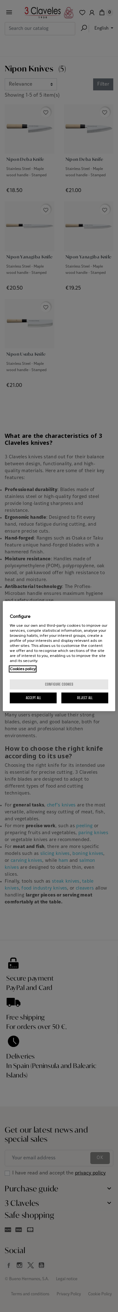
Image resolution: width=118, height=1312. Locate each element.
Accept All (33, 697)
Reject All (85, 697)
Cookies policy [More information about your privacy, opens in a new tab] (23, 668)
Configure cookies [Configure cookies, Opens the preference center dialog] (59, 684)
